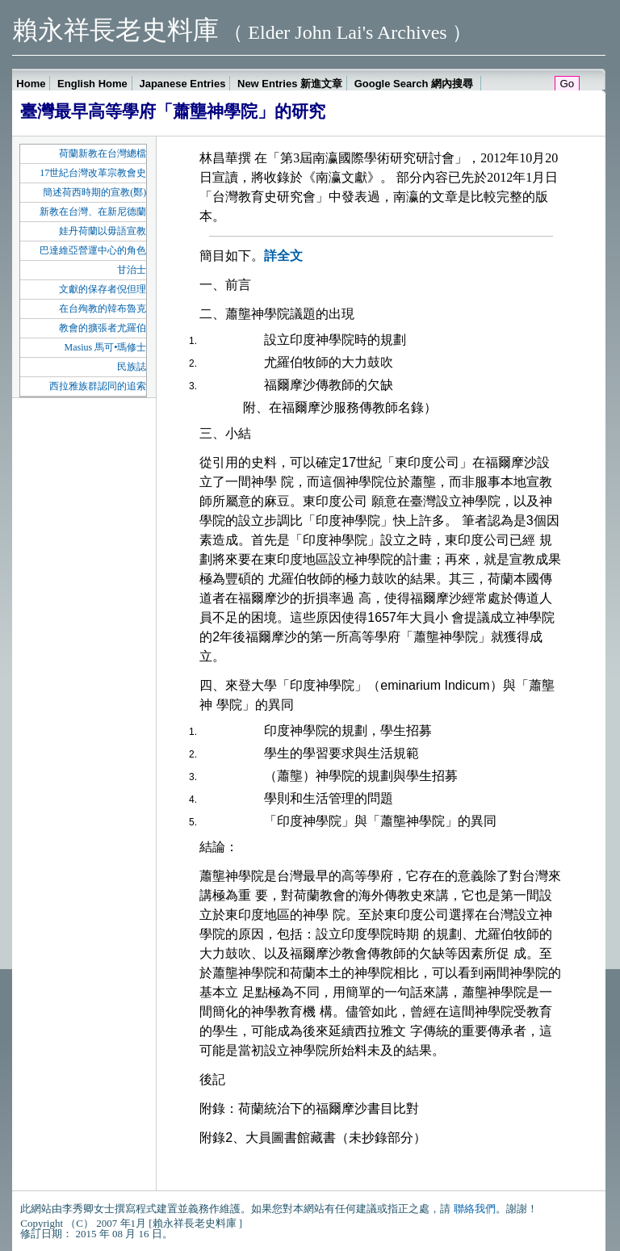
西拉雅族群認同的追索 (97, 386)
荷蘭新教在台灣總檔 (102, 153)
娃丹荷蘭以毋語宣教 (102, 231)
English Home (92, 84)
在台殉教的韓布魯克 (102, 308)
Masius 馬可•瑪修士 (105, 347)
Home (30, 84)
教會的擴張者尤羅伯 (102, 328)
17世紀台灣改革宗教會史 (93, 172)
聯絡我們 (475, 1209)
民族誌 (131, 366)
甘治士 (131, 269)
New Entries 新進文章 (289, 84)
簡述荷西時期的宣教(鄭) (94, 192)
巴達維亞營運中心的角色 (93, 250)
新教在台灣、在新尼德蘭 (93, 211)
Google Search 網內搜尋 (415, 84)
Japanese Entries (182, 84)
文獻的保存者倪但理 (102, 289)
